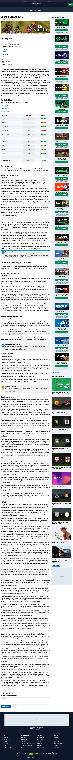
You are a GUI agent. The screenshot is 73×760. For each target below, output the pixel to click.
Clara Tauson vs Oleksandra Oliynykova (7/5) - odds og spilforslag (61, 541)
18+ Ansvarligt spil (42, 757)
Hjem (2, 13)
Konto (70, 4)
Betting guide (33, 10)
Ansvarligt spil (40, 747)
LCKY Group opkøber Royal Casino (60, 486)
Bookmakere (23, 8)
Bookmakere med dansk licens (27, 743)
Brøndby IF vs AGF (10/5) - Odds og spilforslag (60, 430)
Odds (17, 8)
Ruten (3, 56)
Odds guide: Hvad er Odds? (43, 745)
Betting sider (23, 737)
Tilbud (22, 747)
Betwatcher (60, 8)
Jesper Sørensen (5, 111)
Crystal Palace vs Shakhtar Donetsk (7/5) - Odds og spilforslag (61, 504)
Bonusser (30, 8)
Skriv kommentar (6, 706)
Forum (41, 8)
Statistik (66, 8)
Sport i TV (53, 8)
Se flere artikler (56, 565)
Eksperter (6, 743)
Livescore (47, 8)
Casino (39, 10)
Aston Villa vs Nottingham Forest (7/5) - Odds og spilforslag (61, 522)
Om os (55, 739)
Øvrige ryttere (5, 54)
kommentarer (12, 19)
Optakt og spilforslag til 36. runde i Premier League (60, 392)
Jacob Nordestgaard (5, 105)
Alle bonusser (56, 372)
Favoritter (4, 51)
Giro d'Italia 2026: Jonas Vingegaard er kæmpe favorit (61, 560)
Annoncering (57, 741)
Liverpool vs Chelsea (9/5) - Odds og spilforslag (60, 449)
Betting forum (40, 737)
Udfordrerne (5, 53)
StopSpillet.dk (49, 1)
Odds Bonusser (24, 739)
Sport (6, 8)
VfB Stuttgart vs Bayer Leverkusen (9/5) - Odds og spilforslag (61, 467)
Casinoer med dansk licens (26, 745)
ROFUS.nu (34, 1)
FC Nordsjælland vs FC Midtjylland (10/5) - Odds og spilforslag (60, 411)
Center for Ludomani (8, 747)
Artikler (36, 8)
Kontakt (56, 737)
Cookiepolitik (57, 747)
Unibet (6, 388)
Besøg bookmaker (62, 30)
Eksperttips (12, 8)
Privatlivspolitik (57, 745)
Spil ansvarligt (25, 1)
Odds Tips (6, 737)
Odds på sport (7, 739)
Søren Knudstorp (5, 108)
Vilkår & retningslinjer (59, 743)
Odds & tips (4, 49)
